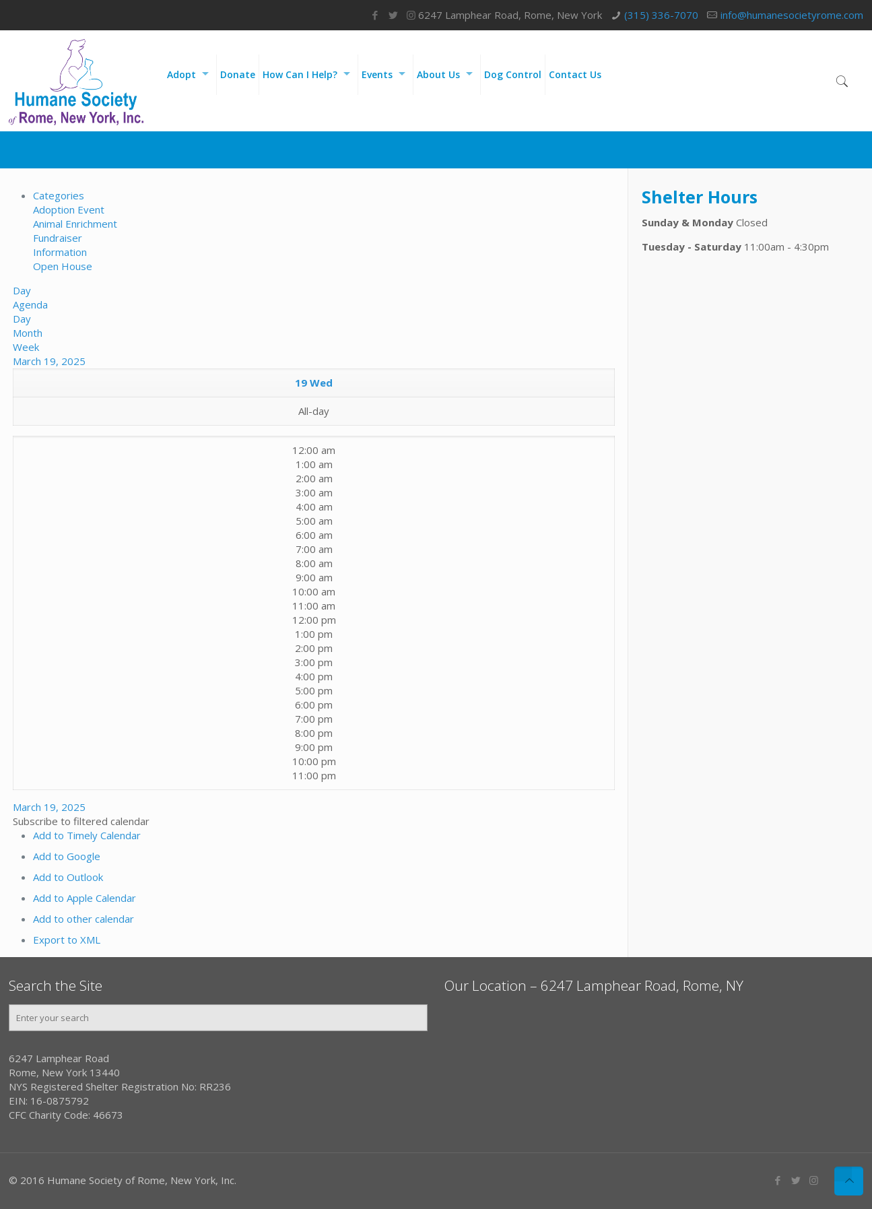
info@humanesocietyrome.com (791, 15)
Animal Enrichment (75, 223)
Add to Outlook (68, 877)
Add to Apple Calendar (84, 898)
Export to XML (66, 939)
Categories (58, 195)
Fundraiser (57, 237)
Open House (62, 266)
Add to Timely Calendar (87, 835)
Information (60, 252)
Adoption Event (68, 209)
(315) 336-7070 (661, 15)
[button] (81, 821)
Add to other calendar (83, 918)
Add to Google (66, 856)
